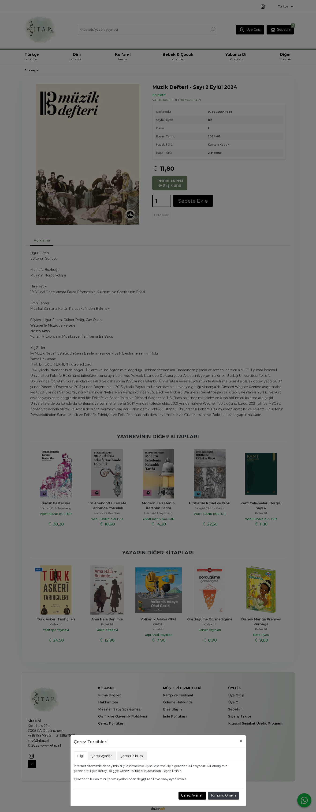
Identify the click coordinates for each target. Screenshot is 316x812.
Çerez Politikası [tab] (131, 756)
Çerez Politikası (131, 771)
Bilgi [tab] (80, 756)
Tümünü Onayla (223, 795)
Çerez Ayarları (192, 795)
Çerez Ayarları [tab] (101, 756)
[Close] (241, 741)
